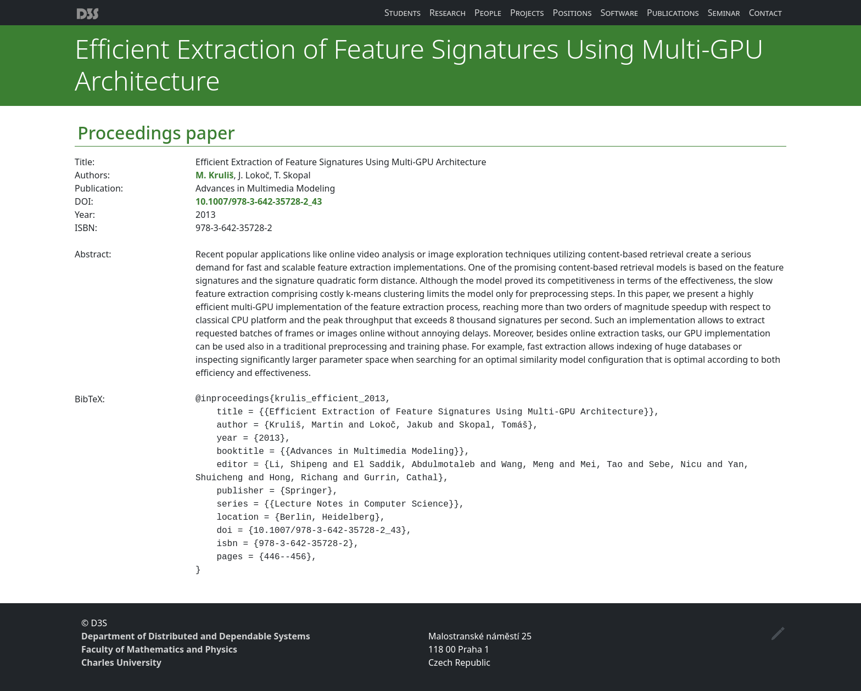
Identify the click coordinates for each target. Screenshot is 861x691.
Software (619, 13)
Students (402, 13)
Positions (572, 13)
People (487, 13)
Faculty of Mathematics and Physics (159, 649)
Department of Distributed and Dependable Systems (195, 636)
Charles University (121, 662)
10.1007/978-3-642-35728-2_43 (258, 201)
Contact (765, 13)
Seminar (724, 13)
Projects (527, 13)
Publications (673, 13)
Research (447, 13)
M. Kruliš (214, 175)
